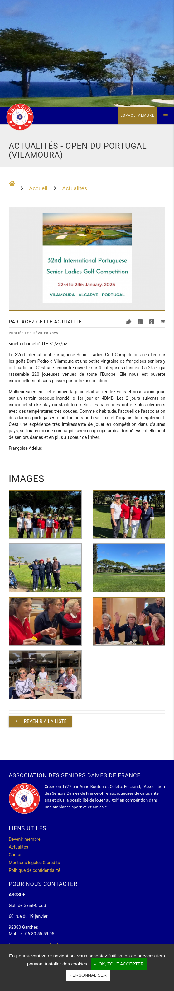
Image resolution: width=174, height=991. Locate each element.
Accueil (38, 188)
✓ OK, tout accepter (119, 963)
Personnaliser (88, 975)
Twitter (128, 321)
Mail (163, 321)
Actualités (74, 188)
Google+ (151, 321)
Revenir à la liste (40, 721)
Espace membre (137, 116)
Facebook (140, 321)
